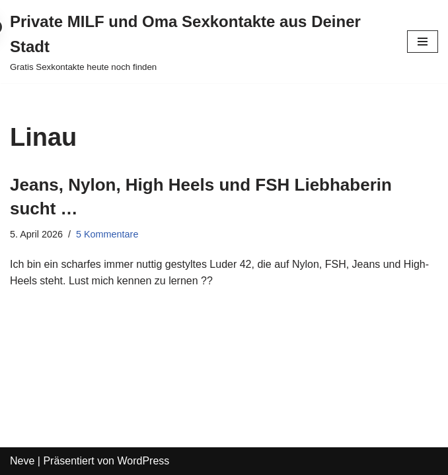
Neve (22, 460)
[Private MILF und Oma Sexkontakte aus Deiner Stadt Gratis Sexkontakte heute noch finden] (198, 41)
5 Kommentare (107, 234)
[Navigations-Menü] (422, 41)
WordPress (143, 460)
